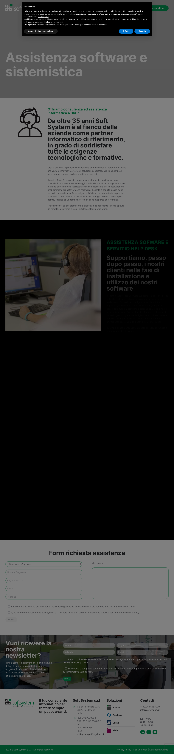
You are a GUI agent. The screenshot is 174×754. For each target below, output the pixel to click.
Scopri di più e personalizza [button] (40, 31)
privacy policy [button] (103, 11)
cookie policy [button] (43, 17)
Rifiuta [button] (126, 31)
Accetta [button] (142, 31)
